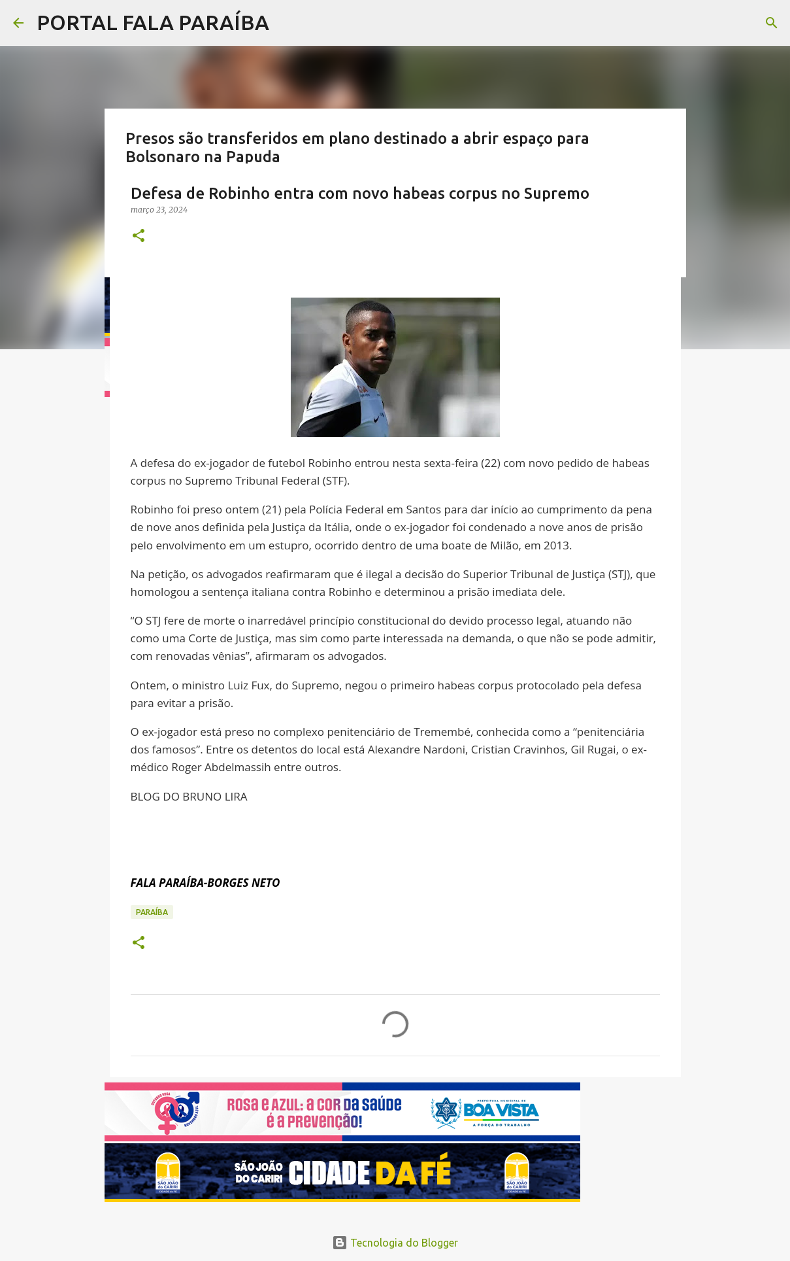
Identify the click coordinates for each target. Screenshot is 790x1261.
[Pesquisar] (772, 23)
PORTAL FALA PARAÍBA (153, 22)
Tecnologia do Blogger (395, 1243)
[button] (138, 236)
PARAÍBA (152, 912)
